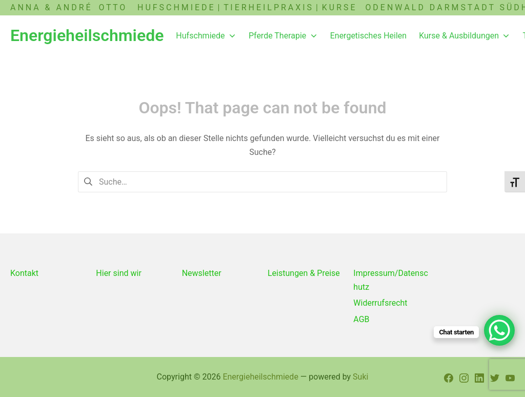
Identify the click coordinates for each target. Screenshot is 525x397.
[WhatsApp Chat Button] (499, 330)
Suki (360, 377)
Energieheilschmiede (260, 377)
